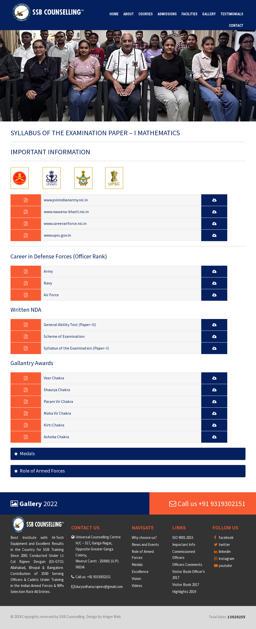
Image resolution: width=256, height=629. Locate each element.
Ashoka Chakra (56, 436)
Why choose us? (144, 537)
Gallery (209, 14)
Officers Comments (187, 564)
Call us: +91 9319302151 (93, 576)
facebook (224, 537)
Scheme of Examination (64, 336)
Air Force (51, 294)
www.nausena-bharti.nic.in (66, 211)
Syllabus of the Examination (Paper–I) (76, 348)
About (128, 14)
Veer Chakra (54, 377)
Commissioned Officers (183, 554)
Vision (136, 578)
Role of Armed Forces (39, 470)
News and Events (145, 544)
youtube (223, 565)
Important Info (183, 544)
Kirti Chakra (54, 424)
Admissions (167, 14)
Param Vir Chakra (58, 401)
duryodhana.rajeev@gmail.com (99, 586)
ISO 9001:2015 (182, 537)
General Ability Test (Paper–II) (70, 324)
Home (114, 14)
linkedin (222, 551)
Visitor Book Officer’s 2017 (188, 574)
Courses (145, 14)
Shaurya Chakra (57, 389)
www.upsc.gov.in (57, 235)
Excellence (140, 571)
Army (48, 271)
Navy (48, 282)
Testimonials (231, 14)
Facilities (190, 14)
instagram (224, 558)
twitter (222, 544)
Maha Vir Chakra (57, 413)
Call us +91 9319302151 (207, 503)
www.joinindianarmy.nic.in (66, 199)
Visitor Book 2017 (185, 584)
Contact (236, 26)
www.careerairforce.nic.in (65, 223)
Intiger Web (111, 616)
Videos (137, 585)
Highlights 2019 (184, 591)
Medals (24, 453)
